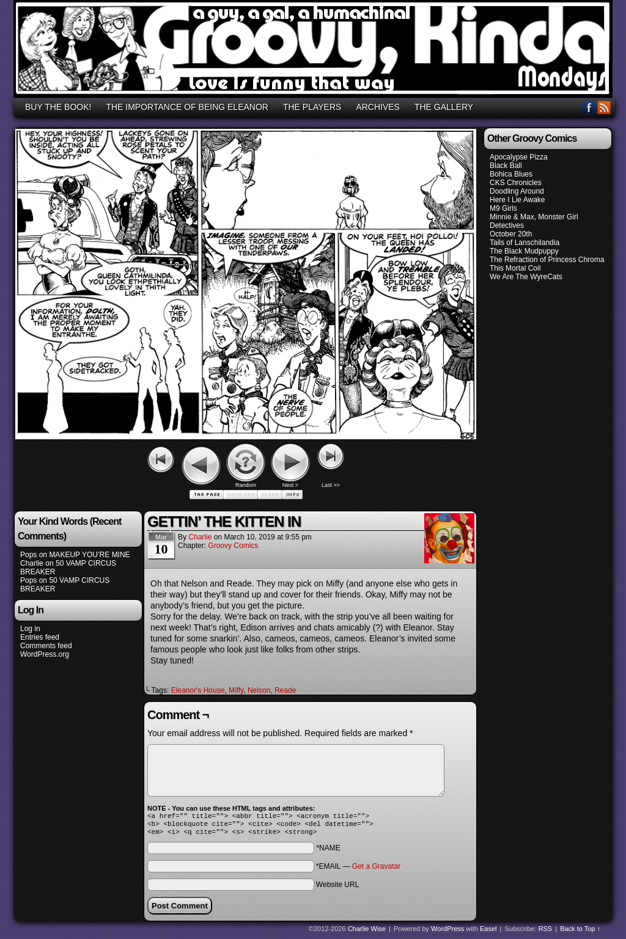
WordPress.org (44, 654)
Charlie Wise (367, 932)
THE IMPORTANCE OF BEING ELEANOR (187, 107)
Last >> (331, 485)
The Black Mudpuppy (524, 251)
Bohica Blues (511, 174)
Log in (30, 628)
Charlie (31, 563)
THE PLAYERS (312, 107)
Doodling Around (517, 191)
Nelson (259, 690)
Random (245, 485)
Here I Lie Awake (517, 199)
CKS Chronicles (516, 182)
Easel (488, 932)
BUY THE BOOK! (58, 107)
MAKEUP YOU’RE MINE (89, 554)
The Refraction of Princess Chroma (547, 259)
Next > (290, 485)
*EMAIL (358, 870)
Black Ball (506, 165)
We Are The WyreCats (526, 276)
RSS (604, 107)
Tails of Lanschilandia (524, 242)
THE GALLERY (443, 107)
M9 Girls (503, 208)
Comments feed (46, 645)
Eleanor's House (198, 690)
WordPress (447, 932)
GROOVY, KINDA (314, 50)
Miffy (236, 690)
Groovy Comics (233, 545)
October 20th (511, 234)
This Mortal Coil (515, 268)
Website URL (337, 888)
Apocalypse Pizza (519, 157)
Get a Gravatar (376, 870)
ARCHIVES (378, 107)
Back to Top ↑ (580, 932)
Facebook (589, 107)
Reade (285, 690)
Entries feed (39, 637)
